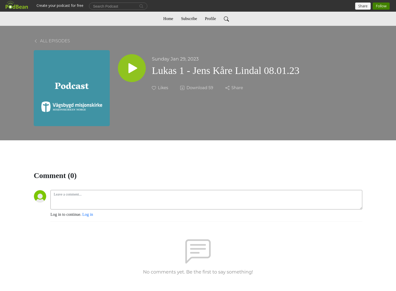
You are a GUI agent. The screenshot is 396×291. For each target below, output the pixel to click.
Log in (87, 214)
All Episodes (52, 40)
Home (168, 18)
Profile (210, 18)
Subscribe (189, 18)
